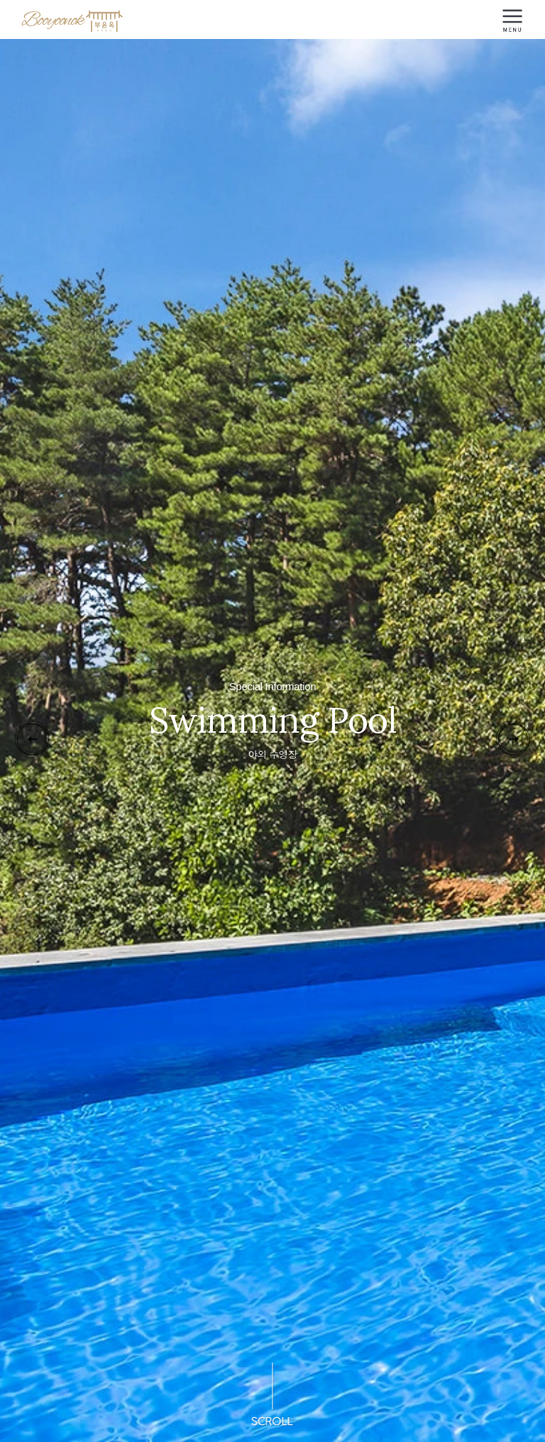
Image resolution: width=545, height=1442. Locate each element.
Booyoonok (73, 20)
